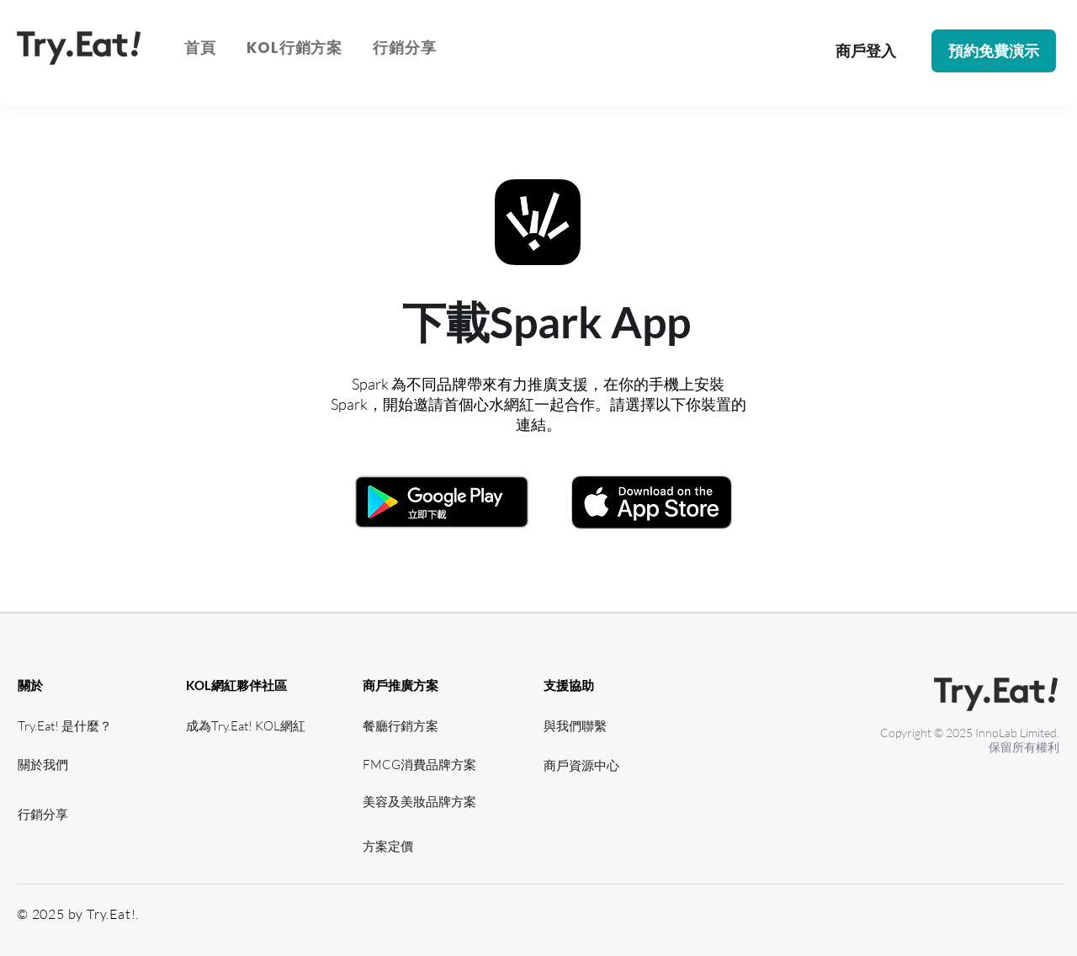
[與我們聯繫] (579, 725)
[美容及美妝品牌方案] (425, 801)
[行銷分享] (67, 814)
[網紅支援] (235, 764)
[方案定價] (425, 846)
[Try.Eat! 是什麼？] (67, 725)
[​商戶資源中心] (586, 765)
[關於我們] (67, 764)
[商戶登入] (865, 50)
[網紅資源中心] (235, 801)
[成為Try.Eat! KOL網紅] (250, 725)
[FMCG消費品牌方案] (425, 764)
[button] (294, 47)
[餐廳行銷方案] (412, 725)
